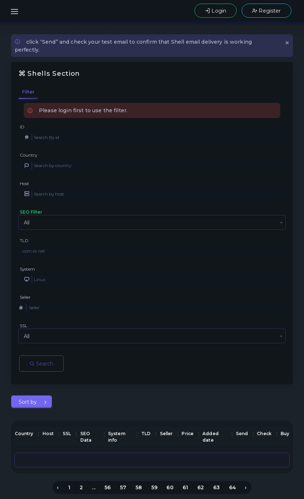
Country (28, 155)
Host (25, 183)
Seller (25, 297)
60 (169, 487)
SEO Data (86, 436)
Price (187, 433)
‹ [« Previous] (58, 487)
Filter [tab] (28, 92)
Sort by (28, 402)
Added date (210, 436)
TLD (24, 240)
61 (185, 487)
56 (107, 487)
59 (154, 487)
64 (232, 487)
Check (264, 433)
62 (200, 487)
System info (116, 436)
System (27, 269)
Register (266, 11)
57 (123, 487)
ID (22, 127)
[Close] (287, 42)
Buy (285, 433)
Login (215, 11)
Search (41, 363)
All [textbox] (27, 222)
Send (242, 433)
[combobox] (152, 222)
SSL (23, 325)
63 (216, 487)
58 (138, 487)
